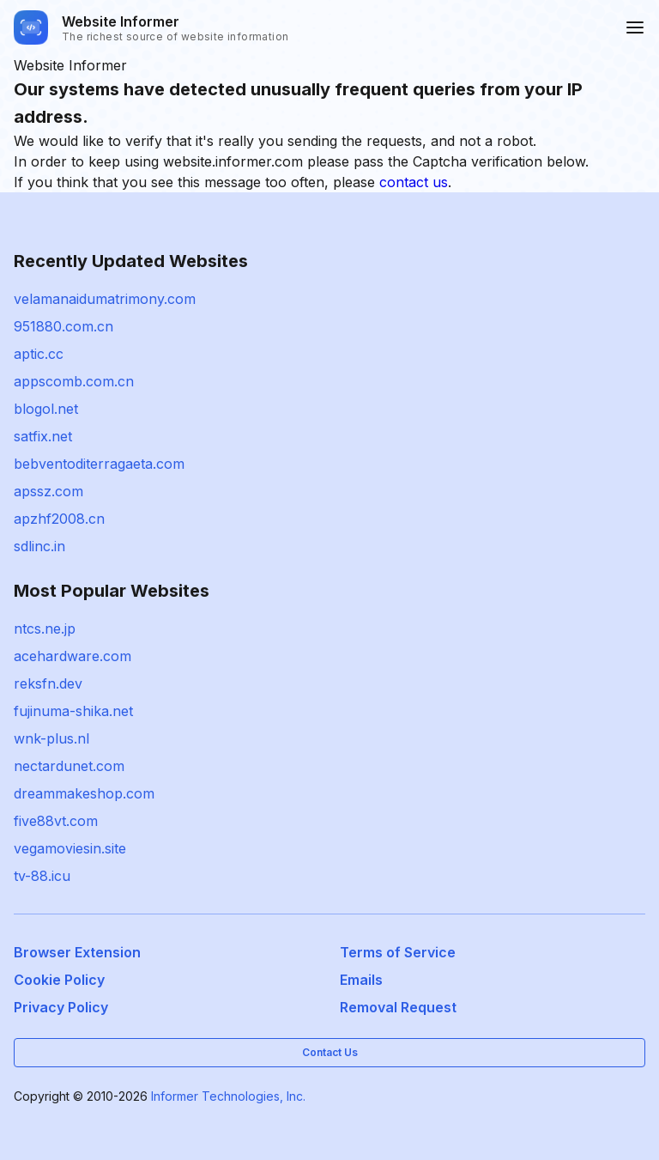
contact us (413, 182)
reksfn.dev (48, 683)
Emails (361, 979)
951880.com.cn (63, 326)
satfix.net (43, 436)
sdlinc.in (39, 546)
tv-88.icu (42, 875)
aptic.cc (38, 353)
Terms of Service (398, 952)
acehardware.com (72, 656)
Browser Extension (77, 952)
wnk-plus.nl (51, 738)
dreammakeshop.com (84, 793)
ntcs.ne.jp (45, 628)
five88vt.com (56, 820)
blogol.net (46, 408)
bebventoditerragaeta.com (99, 463)
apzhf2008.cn (59, 518)
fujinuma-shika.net (73, 711)
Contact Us (330, 1052)
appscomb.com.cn (74, 381)
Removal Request (398, 1007)
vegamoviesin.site (70, 848)
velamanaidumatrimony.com (105, 298)
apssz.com (48, 491)
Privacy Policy (61, 1007)
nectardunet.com (69, 765)
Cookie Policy (59, 979)
